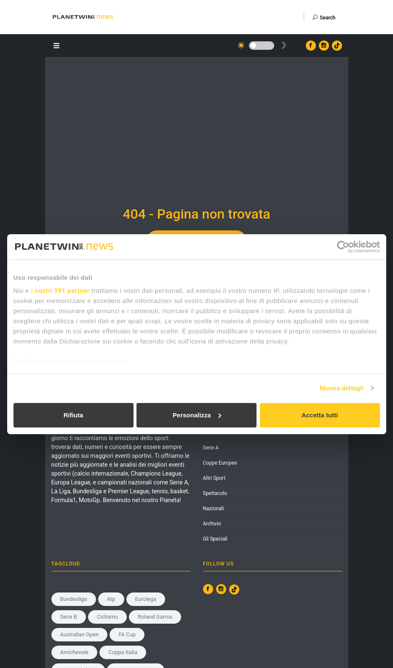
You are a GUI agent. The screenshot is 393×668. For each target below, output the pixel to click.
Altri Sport (214, 478)
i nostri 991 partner (60, 291)
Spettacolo (215, 493)
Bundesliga (73, 599)
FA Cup (127, 634)
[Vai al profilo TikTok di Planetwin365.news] (337, 46)
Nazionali (213, 508)
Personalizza (197, 415)
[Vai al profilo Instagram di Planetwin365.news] (324, 46)
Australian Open (79, 634)
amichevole (74, 652)
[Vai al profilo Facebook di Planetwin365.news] (311, 46)
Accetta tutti (320, 415)
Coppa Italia (122, 652)
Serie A (211, 448)
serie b (68, 617)
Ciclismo (107, 617)
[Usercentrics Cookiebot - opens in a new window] (343, 247)
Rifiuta (73, 415)
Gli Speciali (215, 539)
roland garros (155, 617)
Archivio (212, 524)
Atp (111, 599)
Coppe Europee (220, 463)
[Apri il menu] (57, 45)
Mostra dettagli (342, 388)
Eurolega (146, 599)
